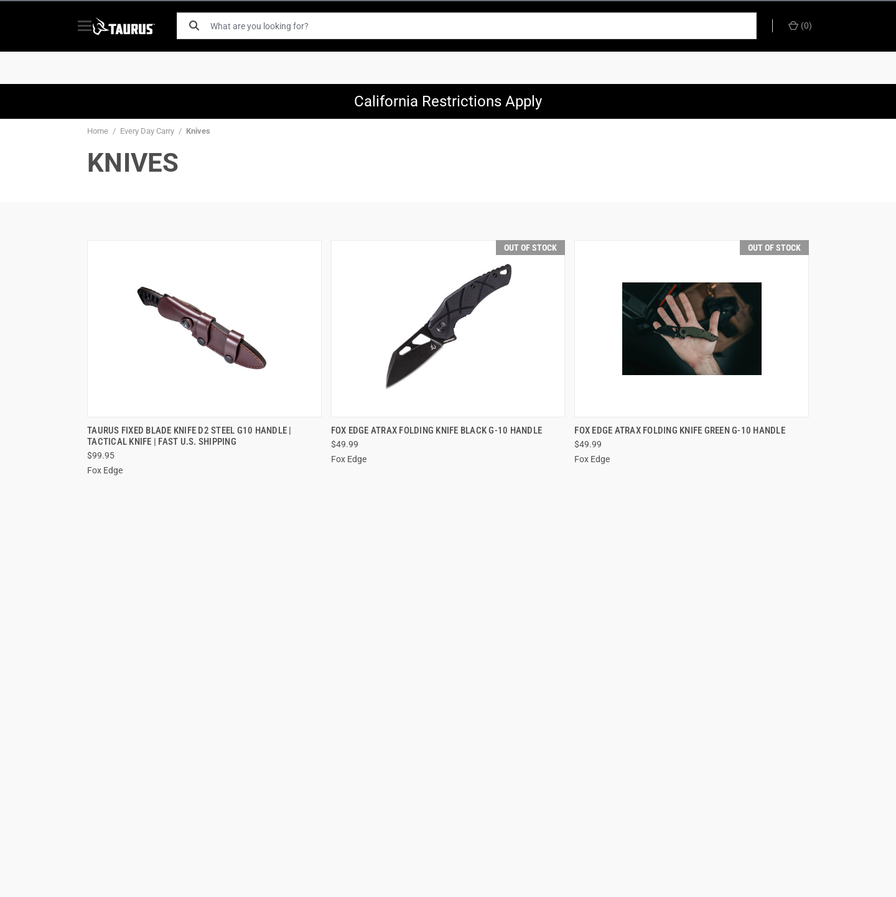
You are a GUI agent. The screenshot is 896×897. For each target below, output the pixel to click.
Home (97, 131)
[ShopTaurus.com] (138, 26)
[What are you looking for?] (488, 26)
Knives (198, 131)
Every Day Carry (147, 131)
